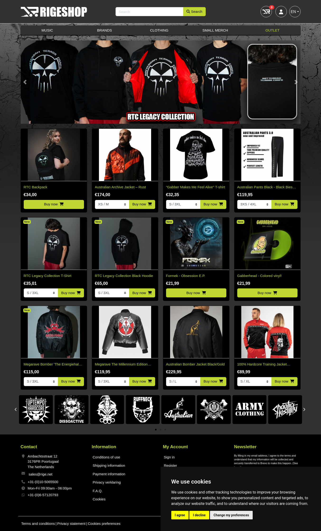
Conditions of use (106, 457)
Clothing (159, 30)
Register (170, 465)
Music (47, 30)
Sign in (169, 457)
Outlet (272, 30)
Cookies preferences (104, 524)
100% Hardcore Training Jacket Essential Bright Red (262, 364)
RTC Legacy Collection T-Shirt (47, 276)
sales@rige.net (40, 474)
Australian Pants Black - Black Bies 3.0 (265, 187)
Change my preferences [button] (231, 515)
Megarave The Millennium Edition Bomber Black (121, 364)
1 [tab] (156, 429)
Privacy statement (71, 524)
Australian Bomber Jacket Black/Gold (195, 364)
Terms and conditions (38, 524)
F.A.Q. (98, 491)
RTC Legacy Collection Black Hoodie (124, 276)
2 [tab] (160, 429)
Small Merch (215, 30)
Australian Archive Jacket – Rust (120, 187)
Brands (104, 30)
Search (194, 11)
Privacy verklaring (107, 482)
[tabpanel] (36, 409)
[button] (25, 82)
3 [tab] (165, 429)
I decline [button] (199, 515)
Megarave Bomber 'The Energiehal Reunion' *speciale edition (51, 364)
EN (293, 12)
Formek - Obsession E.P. (185, 276)
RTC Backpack (35, 187)
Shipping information (109, 465)
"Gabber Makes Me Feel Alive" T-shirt (195, 187)
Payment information (109, 474)
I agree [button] (180, 515)
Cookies (99, 499)
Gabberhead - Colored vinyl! (259, 276)
